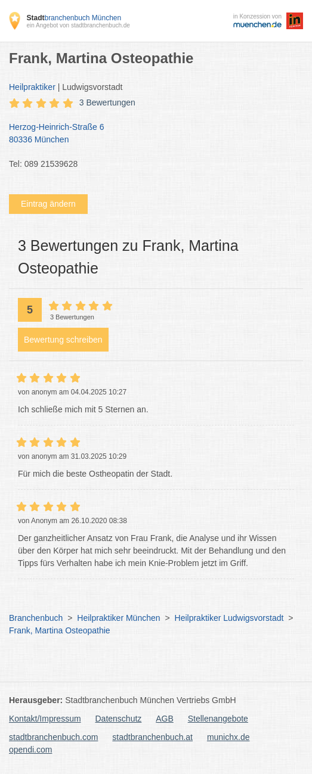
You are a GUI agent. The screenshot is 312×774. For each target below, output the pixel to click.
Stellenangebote (218, 718)
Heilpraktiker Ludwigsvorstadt (229, 618)
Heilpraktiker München (118, 618)
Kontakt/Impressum (45, 718)
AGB (165, 718)
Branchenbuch (36, 618)
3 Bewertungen (107, 102)
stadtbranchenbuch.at (152, 737)
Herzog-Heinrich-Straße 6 (150, 134)
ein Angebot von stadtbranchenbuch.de (77, 25)
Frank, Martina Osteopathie (59, 630)
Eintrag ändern (48, 204)
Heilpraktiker (32, 87)
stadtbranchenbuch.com (53, 737)
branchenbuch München (73, 18)
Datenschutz (118, 718)
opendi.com (30, 749)
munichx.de (228, 737)
